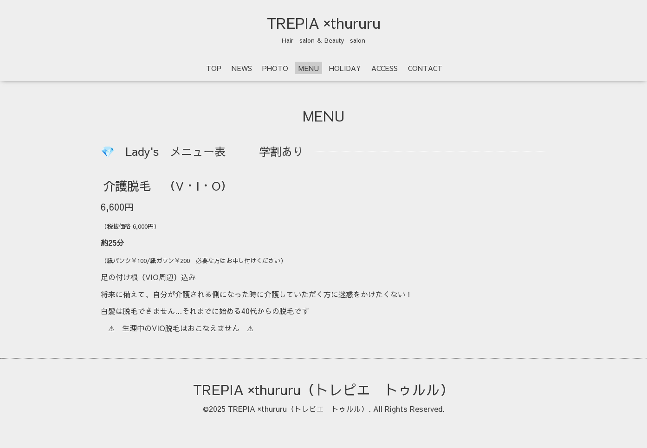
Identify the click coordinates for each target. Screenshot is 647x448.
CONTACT (425, 68)
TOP (213, 68)
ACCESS (384, 68)
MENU (308, 68)
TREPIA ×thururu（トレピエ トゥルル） (323, 389)
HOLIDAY (345, 68)
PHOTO (275, 68)
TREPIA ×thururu (324, 23)
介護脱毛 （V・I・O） (168, 185)
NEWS (242, 68)
